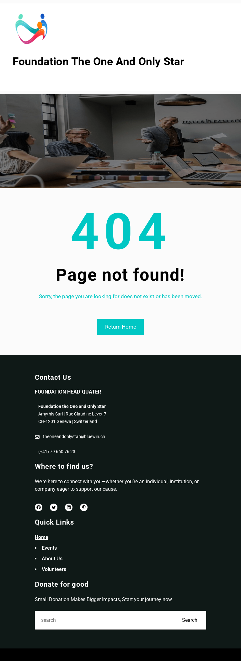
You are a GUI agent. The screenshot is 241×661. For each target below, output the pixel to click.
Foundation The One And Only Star (98, 61)
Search (189, 620)
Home (41, 537)
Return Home (120, 327)
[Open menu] (17, 80)
